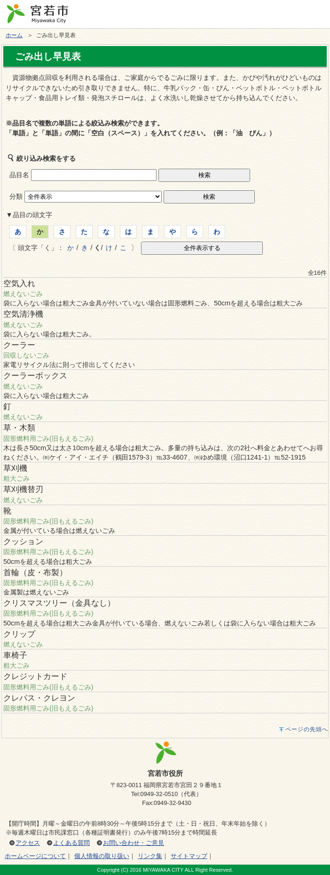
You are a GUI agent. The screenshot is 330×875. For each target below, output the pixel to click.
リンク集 (150, 855)
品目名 (19, 175)
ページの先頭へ (306, 729)
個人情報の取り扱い (101, 855)
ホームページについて (35, 855)
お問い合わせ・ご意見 (133, 842)
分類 (16, 196)
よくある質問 (71, 842)
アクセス (28, 842)
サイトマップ (189, 855)
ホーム (14, 35)
